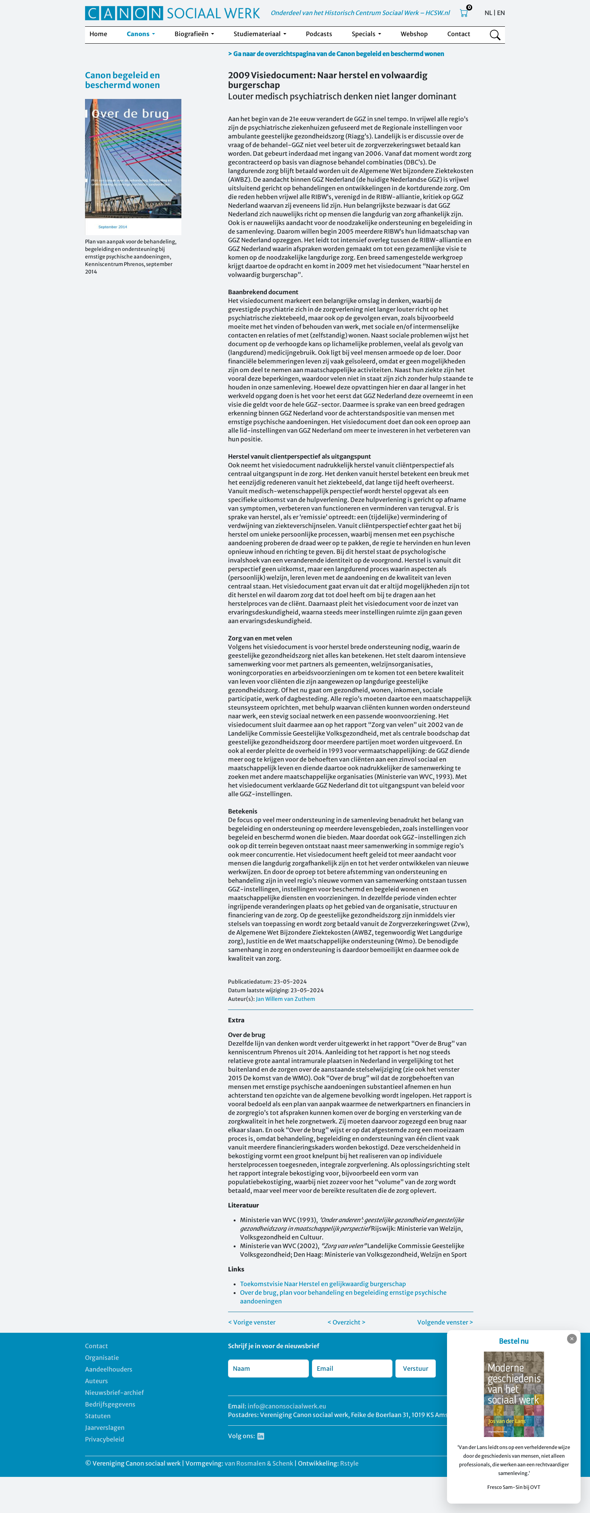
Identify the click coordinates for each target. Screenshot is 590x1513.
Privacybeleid (104, 1439)
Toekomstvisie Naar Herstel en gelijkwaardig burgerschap (323, 1284)
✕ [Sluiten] (572, 1338)
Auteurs (96, 1381)
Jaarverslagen (105, 1427)
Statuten (98, 1416)
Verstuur (415, 1368)
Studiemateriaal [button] (258, 34)
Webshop (414, 34)
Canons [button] (139, 34)
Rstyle (349, 1463)
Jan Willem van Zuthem (285, 999)
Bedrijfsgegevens (110, 1404)
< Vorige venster (251, 1322)
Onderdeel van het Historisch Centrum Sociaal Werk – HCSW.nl (360, 13)
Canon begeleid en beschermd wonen (122, 80)
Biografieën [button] (192, 34)
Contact (458, 34)
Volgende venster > (445, 1322)
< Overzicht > (346, 1322)
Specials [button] (364, 34)
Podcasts (319, 34)
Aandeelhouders (108, 1369)
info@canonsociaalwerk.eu (287, 1406)
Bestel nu (517, 1341)
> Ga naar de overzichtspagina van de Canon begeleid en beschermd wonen (336, 54)
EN (501, 13)
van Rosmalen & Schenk (259, 1463)
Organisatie (102, 1357)
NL (488, 13)
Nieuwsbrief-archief (114, 1392)
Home (98, 34)
